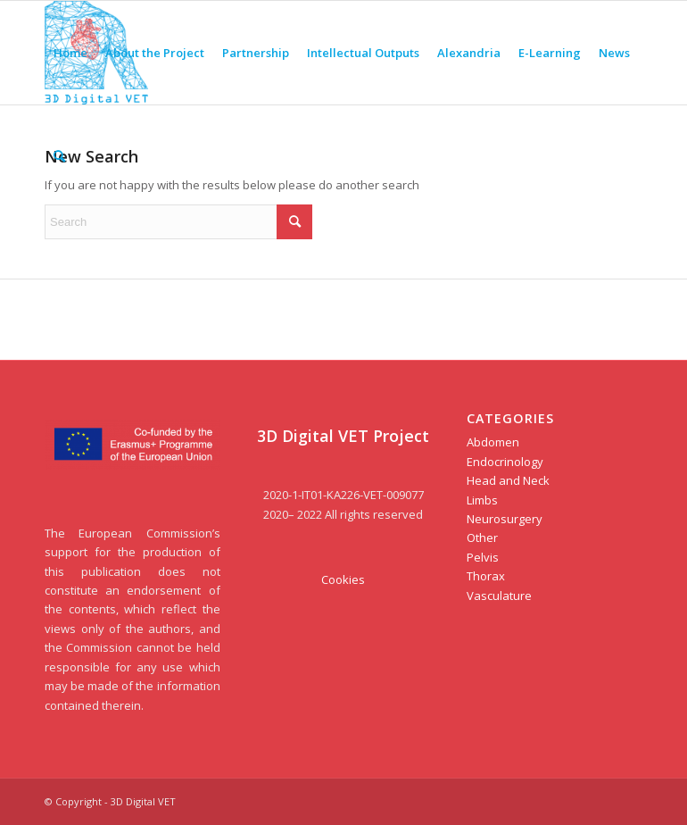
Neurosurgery (504, 519)
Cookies (343, 579)
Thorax (486, 576)
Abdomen (493, 442)
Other (482, 537)
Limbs (482, 500)
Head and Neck (508, 480)
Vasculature (499, 596)
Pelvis (483, 557)
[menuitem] (70, 52)
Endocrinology (505, 462)
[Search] (59, 156)
